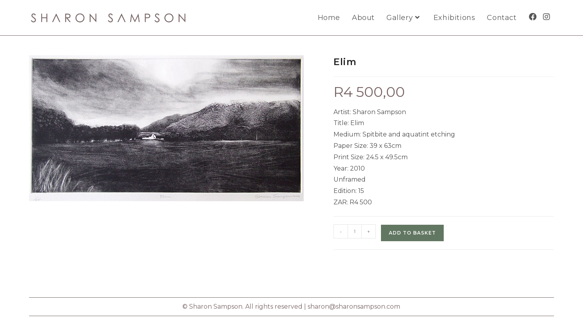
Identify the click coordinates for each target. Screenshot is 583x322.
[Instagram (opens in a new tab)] (546, 17)
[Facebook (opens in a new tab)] (533, 17)
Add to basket (412, 233)
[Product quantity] (355, 231)
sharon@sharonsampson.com (354, 306)
